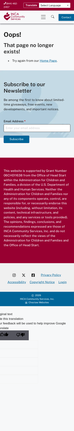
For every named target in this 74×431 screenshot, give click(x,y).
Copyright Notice (42, 282)
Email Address (15, 121)
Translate (31, 5)
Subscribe (16, 139)
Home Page (48, 61)
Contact (66, 17)
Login (62, 282)
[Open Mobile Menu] (43, 17)
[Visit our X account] (23, 275)
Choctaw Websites (39, 302)
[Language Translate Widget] (54, 5)
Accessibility (17, 282)
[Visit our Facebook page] (34, 275)
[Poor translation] (20, 335)
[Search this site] (52, 15)
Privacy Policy (51, 275)
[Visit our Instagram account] (14, 275)
